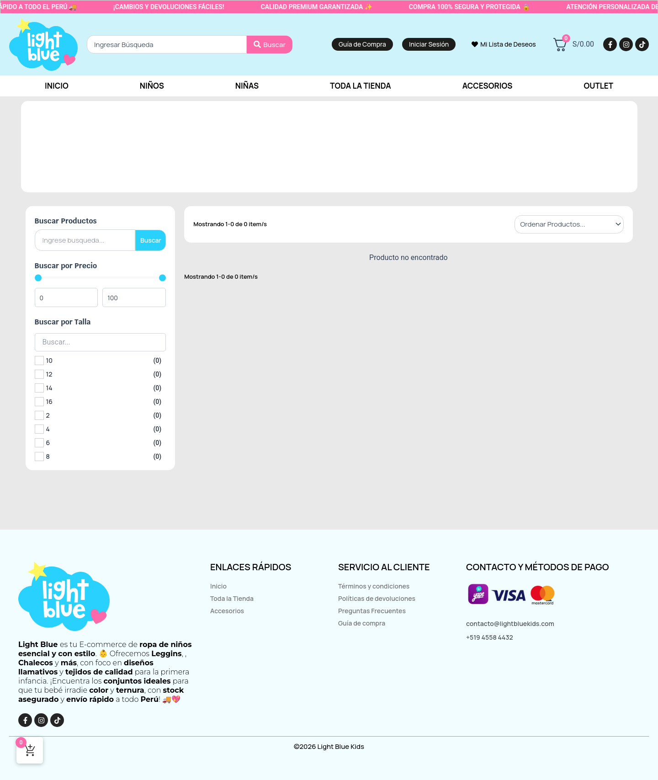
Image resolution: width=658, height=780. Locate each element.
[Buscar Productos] (85, 240)
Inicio (57, 85)
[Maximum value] (136, 297)
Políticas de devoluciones (376, 598)
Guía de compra (361, 623)
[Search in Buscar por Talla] (100, 342)
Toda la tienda (360, 85)
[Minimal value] (100, 277)
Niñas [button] (247, 85)
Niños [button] (152, 85)
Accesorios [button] (487, 85)
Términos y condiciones (373, 586)
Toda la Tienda (232, 598)
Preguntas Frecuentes (372, 610)
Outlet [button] (598, 85)
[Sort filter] (569, 224)
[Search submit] (269, 45)
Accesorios (227, 610)
